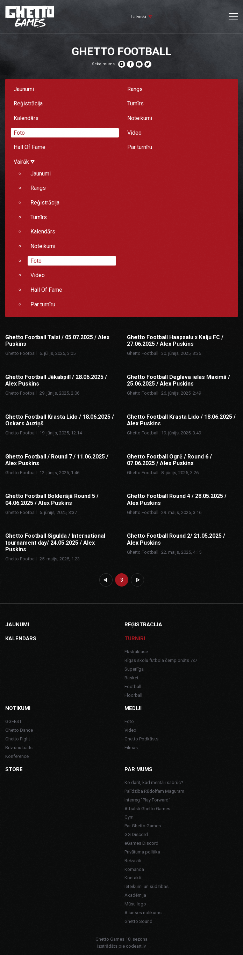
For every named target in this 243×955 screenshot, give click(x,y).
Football (132, 686)
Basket (131, 677)
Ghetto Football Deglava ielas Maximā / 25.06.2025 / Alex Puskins (178, 380)
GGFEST (13, 721)
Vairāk (24, 161)
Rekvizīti (132, 860)
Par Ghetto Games (142, 825)
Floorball (133, 695)
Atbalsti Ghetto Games (147, 808)
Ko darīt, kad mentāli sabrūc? (153, 782)
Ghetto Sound (138, 921)
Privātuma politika (142, 852)
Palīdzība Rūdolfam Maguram (154, 791)
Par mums (138, 769)
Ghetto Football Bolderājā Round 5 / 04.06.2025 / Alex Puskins (52, 499)
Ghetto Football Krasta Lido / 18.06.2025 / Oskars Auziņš (59, 420)
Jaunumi (24, 89)
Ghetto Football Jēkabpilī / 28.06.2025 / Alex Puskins (56, 380)
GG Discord (136, 834)
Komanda (134, 869)
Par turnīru (139, 147)
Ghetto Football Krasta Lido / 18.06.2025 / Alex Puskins (181, 420)
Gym (129, 817)
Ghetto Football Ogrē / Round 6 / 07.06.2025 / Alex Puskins (169, 460)
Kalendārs (26, 118)
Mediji (133, 708)
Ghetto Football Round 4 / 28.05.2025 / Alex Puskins (177, 499)
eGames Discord (141, 843)
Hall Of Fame (29, 147)
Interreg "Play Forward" (147, 800)
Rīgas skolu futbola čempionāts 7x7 (160, 660)
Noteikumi (139, 118)
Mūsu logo (135, 903)
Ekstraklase (136, 651)
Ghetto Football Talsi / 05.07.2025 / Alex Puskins (57, 340)
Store (14, 769)
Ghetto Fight (17, 738)
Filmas (131, 747)
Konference (17, 756)
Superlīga (134, 669)
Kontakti (132, 877)
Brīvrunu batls (19, 747)
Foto (19, 132)
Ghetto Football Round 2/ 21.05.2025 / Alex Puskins (176, 539)
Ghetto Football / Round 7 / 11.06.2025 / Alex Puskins (56, 460)
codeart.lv (136, 946)
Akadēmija (135, 895)
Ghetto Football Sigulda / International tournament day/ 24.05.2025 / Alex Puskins (55, 542)
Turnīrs (135, 103)
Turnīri (134, 638)
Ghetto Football (21, 353)
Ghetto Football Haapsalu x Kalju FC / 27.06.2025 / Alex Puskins (175, 340)
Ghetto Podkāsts (141, 738)
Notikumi (17, 708)
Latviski (138, 16)
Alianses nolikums (143, 912)
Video (134, 132)
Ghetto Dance (19, 730)
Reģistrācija (28, 103)
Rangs (135, 89)
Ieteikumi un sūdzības (146, 886)
